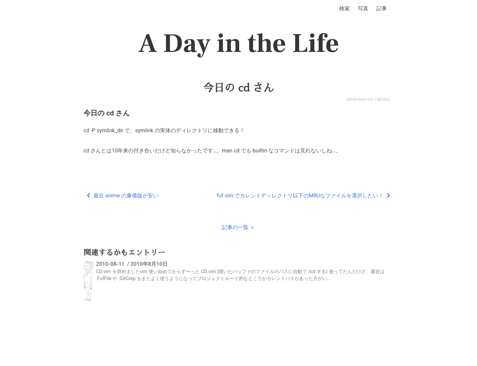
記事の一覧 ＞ (238, 227)
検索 (344, 8)
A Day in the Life (238, 43)
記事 (381, 8)
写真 (363, 8)
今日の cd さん (238, 88)
